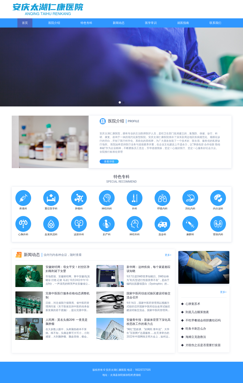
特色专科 (86, 23)
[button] (120, 102)
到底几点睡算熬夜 (197, 312)
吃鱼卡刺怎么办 (196, 328)
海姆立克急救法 (196, 337)
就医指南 (183, 23)
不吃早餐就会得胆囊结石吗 (203, 320)
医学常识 (151, 23)
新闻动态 (119, 23)
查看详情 (109, 161)
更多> (168, 254)
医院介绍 (54, 23)
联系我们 (215, 23)
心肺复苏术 (193, 304)
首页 (25, 23)
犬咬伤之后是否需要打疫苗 (203, 345)
